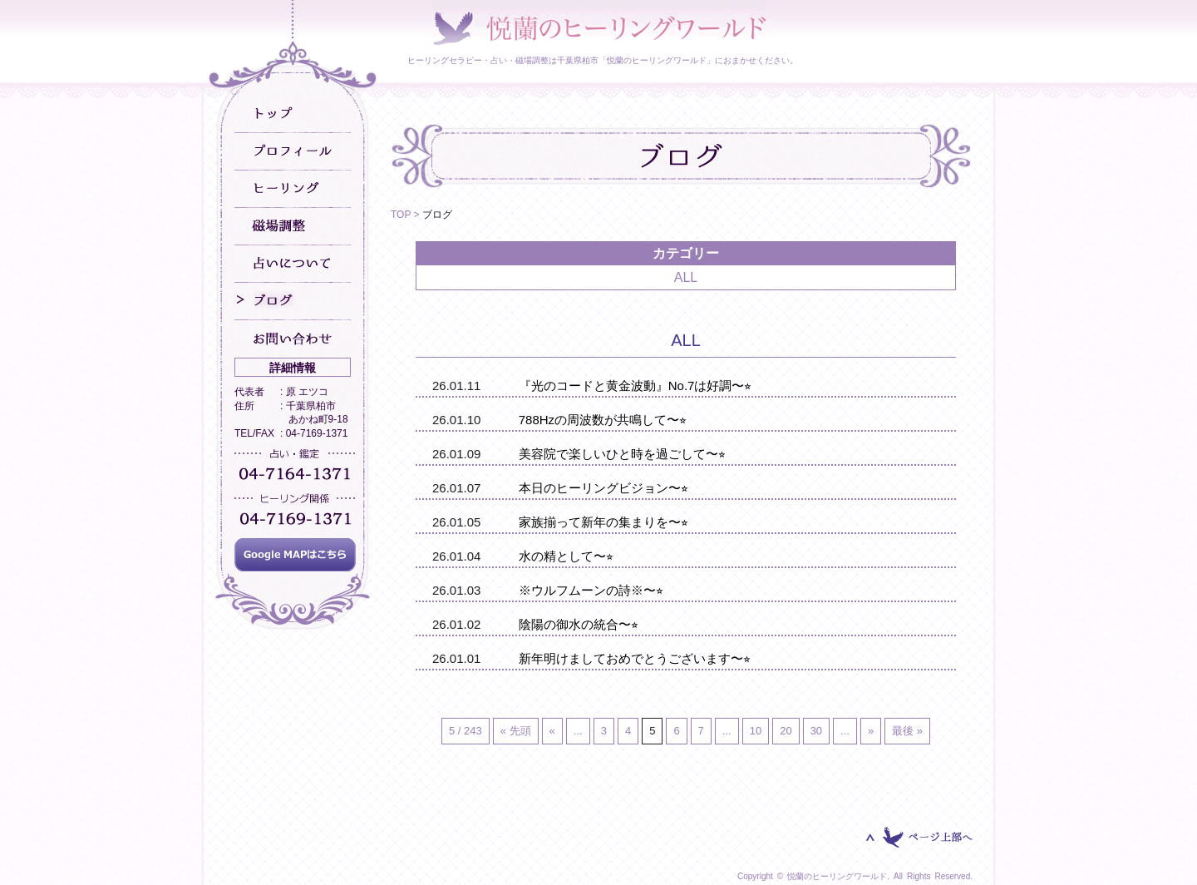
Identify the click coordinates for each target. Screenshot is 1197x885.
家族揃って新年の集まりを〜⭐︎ (603, 522)
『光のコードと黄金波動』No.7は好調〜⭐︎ (635, 385)
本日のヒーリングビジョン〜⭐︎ (603, 488)
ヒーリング (292, 189)
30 (816, 730)
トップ (292, 114)
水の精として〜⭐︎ (566, 556)
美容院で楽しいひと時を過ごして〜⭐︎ (622, 454)
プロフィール (292, 152)
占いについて (292, 264)
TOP (401, 214)
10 (755, 730)
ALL (685, 277)
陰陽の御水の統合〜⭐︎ (578, 624)
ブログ (292, 301)
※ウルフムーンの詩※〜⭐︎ (591, 590)
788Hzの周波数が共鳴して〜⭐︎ (603, 420)
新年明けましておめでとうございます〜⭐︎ (635, 658)
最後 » (907, 730)
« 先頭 (515, 730)
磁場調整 (292, 226)
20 (785, 730)
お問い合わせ (292, 339)
